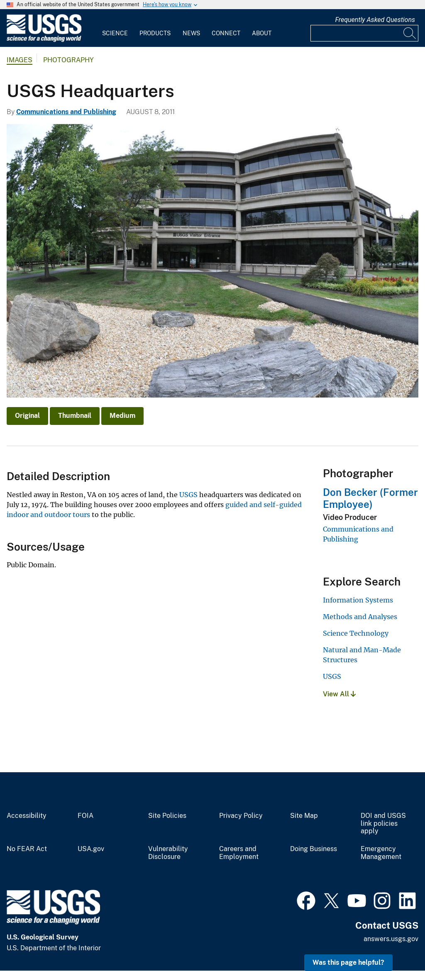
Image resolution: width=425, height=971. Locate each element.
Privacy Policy (241, 816)
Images (19, 60)
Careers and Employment (239, 853)
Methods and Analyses (360, 616)
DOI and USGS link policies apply (383, 823)
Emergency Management (381, 853)
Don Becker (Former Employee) (370, 498)
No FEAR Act (27, 849)
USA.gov (91, 849)
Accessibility (26, 816)
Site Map (304, 816)
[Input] (364, 33)
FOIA (85, 816)
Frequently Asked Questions (375, 20)
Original (27, 416)
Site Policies (167, 816)
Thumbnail (74, 416)
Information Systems (358, 600)
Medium (122, 416)
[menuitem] (115, 28)
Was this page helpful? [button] (348, 962)
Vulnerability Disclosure (168, 853)
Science (115, 33)
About (261, 33)
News (191, 33)
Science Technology (355, 633)
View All (339, 694)
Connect (226, 33)
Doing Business (313, 849)
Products (155, 33)
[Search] (410, 33)
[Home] (44, 40)
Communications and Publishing (66, 112)
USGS (188, 494)
